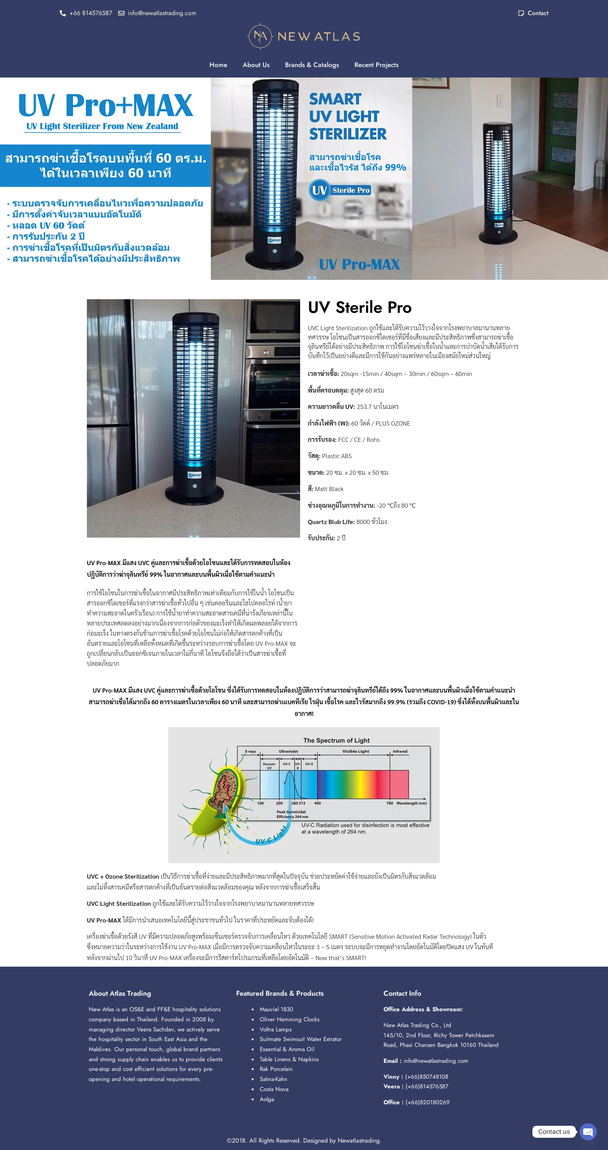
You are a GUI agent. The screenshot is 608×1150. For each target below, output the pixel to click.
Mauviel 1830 (276, 1009)
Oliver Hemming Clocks (290, 1019)
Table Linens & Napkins (289, 1059)
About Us (256, 64)
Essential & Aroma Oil (287, 1049)
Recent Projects (376, 64)
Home (218, 64)
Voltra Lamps (276, 1029)
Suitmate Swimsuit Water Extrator (301, 1039)
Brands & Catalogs (312, 64)
